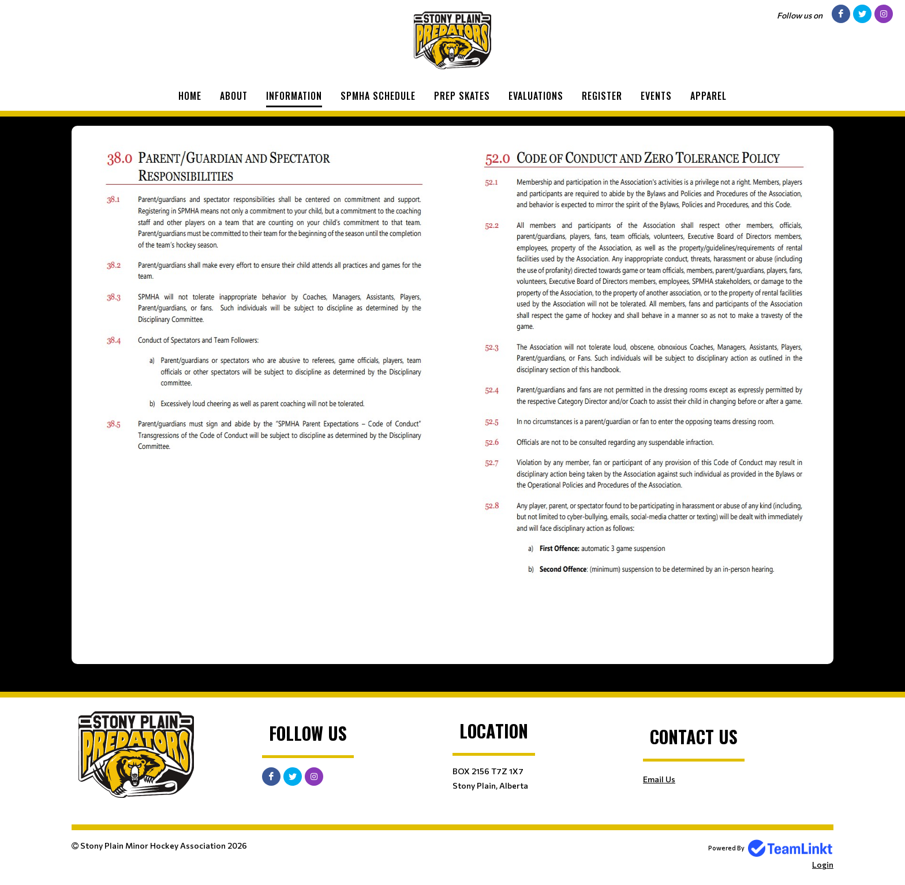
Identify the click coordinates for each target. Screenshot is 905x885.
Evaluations (535, 96)
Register (602, 96)
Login (822, 864)
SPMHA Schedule (378, 96)
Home (189, 96)
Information (294, 96)
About (234, 96)
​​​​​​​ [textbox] (643, 395)
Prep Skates (462, 96)
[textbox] (262, 298)
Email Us (659, 779)
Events (656, 96)
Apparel (708, 96)
